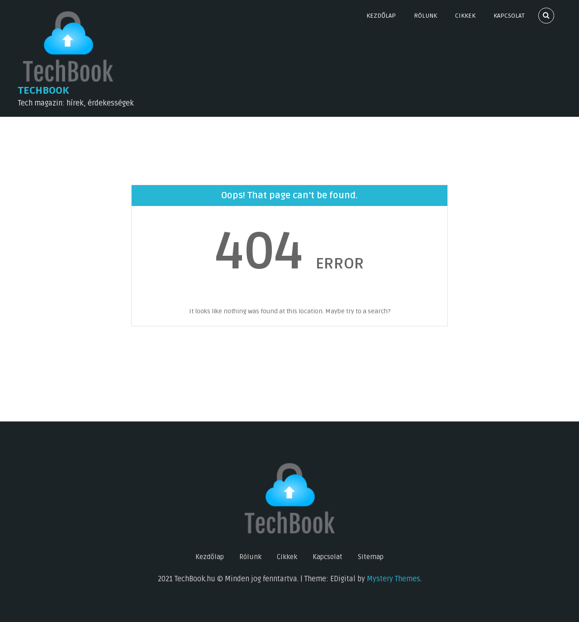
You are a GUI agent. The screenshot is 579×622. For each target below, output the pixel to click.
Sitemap (371, 557)
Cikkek (465, 15)
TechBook (43, 90)
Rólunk (425, 15)
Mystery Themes (393, 579)
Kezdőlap (381, 15)
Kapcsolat (509, 15)
